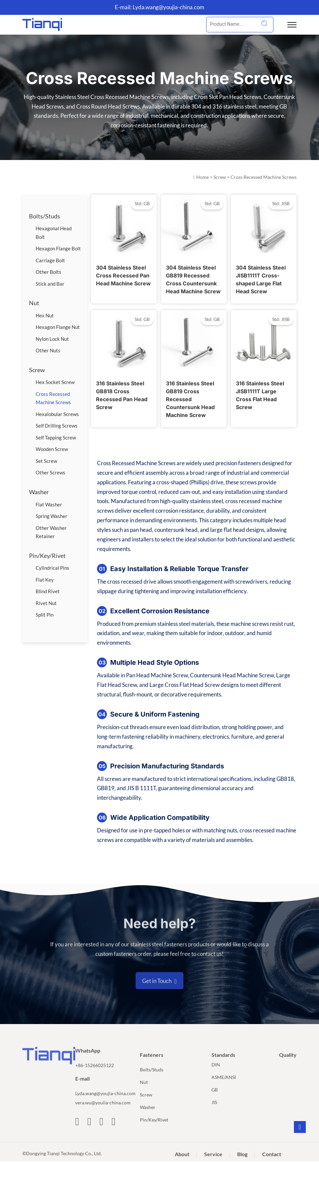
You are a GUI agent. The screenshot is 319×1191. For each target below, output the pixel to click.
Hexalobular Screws (57, 414)
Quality (288, 1065)
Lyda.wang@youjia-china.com (168, 7)
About (182, 1164)
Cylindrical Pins (52, 568)
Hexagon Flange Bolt (58, 248)
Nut (34, 302)
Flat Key (45, 580)
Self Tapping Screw (56, 437)
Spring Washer (51, 516)
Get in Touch (159, 991)
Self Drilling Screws (57, 426)
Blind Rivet (48, 591)
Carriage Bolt (50, 260)
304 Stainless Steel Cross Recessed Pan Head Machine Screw (123, 275)
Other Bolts (48, 272)
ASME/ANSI (223, 1087)
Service (213, 1164)
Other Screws (50, 472)
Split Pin (44, 615)
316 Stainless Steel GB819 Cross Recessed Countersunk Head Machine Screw (190, 399)
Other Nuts (48, 350)
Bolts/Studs (44, 216)
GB (214, 1100)
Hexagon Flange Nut (58, 327)
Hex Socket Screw (55, 382)
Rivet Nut (46, 603)
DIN (215, 1075)
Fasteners (151, 1065)
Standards (223, 1065)
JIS (214, 1112)
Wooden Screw (52, 449)
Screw (219, 177)
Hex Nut (45, 315)
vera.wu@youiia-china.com (103, 1112)
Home (202, 177)
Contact (271, 1164)
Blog (242, 1164)
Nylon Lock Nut (52, 339)
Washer (39, 492)
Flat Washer (49, 504)
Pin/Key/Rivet (47, 555)
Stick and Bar (50, 284)
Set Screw (46, 461)
